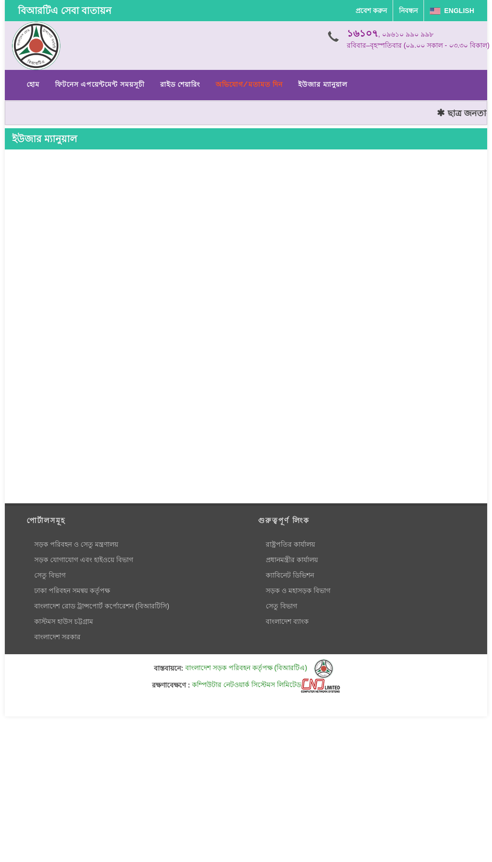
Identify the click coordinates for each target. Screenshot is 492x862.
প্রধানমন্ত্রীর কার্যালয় (292, 560)
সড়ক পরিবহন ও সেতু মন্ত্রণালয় (76, 544)
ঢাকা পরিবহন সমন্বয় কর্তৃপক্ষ (72, 590)
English (452, 10)
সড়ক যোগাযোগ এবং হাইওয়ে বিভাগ (83, 560)
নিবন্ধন (408, 10)
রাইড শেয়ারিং (180, 84)
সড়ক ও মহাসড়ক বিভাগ (298, 590)
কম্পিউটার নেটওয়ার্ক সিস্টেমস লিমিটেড (266, 684)
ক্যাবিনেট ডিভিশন (290, 575)
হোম (33, 84)
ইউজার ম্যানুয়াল (322, 84)
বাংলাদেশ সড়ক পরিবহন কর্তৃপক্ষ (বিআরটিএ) (259, 668)
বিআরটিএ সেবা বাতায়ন (64, 10)
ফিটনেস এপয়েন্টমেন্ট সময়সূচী (100, 84)
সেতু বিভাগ (50, 575)
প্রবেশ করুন (371, 10)
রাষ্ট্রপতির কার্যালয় (290, 544)
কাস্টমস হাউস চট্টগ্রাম (63, 621)
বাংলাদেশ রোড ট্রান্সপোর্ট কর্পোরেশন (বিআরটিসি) (101, 606)
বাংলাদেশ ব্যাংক (287, 621)
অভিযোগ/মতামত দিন (249, 84)
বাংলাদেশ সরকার (57, 637)
